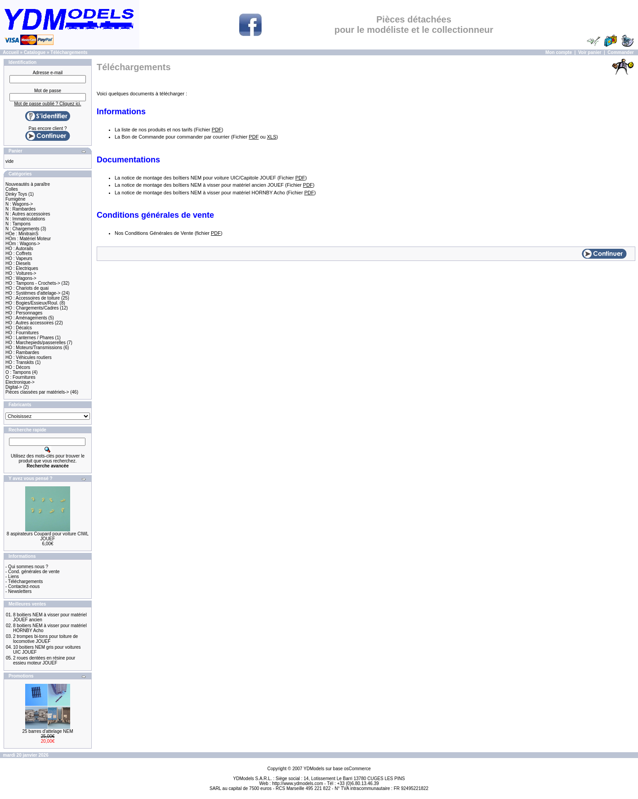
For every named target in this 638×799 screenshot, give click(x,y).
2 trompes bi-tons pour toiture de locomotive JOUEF (45, 639)
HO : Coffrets (18, 253)
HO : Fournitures (22, 332)
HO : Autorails (19, 248)
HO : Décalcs (18, 327)
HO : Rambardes (22, 352)
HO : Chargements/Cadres (31, 307)
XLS (272, 136)
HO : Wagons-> (20, 278)
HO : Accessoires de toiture (32, 298)
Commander (620, 52)
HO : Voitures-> (20, 273)
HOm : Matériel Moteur (28, 238)
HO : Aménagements (26, 317)
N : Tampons (18, 223)
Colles (11, 189)
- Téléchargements (24, 581)
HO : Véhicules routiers (28, 357)
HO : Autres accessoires (29, 322)
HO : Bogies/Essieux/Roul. (31, 303)
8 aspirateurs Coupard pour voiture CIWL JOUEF (48, 536)
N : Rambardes (20, 208)
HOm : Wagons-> (22, 243)
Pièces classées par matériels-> (37, 392)
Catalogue (34, 52)
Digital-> (13, 387)
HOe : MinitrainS (21, 233)
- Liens (12, 576)
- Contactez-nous (22, 586)
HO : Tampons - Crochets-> (32, 283)
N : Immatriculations (25, 218)
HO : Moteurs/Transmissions (33, 347)
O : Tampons (18, 372)
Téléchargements (68, 52)
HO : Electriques (21, 268)
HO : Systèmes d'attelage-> (32, 293)
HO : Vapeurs (18, 258)
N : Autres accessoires (27, 213)
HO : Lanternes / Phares (29, 337)
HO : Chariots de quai (27, 288)
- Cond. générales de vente (32, 571)
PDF (217, 129)
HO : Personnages (23, 312)
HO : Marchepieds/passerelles (35, 342)
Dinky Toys (16, 194)
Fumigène (15, 199)
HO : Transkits (19, 362)
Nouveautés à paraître (27, 184)
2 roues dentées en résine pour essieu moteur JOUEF (44, 660)
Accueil (11, 52)
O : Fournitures (20, 377)
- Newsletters (18, 591)
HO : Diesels (18, 263)
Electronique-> (20, 382)
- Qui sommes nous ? (26, 566)
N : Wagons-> (19, 204)
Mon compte (558, 52)
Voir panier (590, 52)
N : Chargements (22, 228)
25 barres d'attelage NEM (47, 731)
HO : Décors (17, 367)
